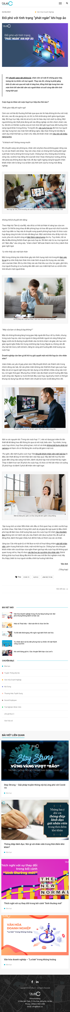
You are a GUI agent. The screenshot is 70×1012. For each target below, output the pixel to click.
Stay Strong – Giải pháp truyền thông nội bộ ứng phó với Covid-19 (35, 786)
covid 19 (26, 577)
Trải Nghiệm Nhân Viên (11, 707)
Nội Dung (6, 687)
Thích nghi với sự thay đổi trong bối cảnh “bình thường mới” (33, 903)
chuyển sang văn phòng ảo (20, 78)
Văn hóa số (7, 721)
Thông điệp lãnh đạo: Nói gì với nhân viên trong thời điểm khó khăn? (34, 845)
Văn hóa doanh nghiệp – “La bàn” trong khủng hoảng (30, 959)
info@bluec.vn (37, 1007)
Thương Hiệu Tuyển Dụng (12, 693)
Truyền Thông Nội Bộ (11, 673)
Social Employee (9, 700)
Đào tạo (6, 666)
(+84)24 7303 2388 (38, 1004)
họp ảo (35, 577)
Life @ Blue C (8, 714)
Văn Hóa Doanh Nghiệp (44, 12)
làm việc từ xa (47, 577)
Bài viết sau (62, 589)
